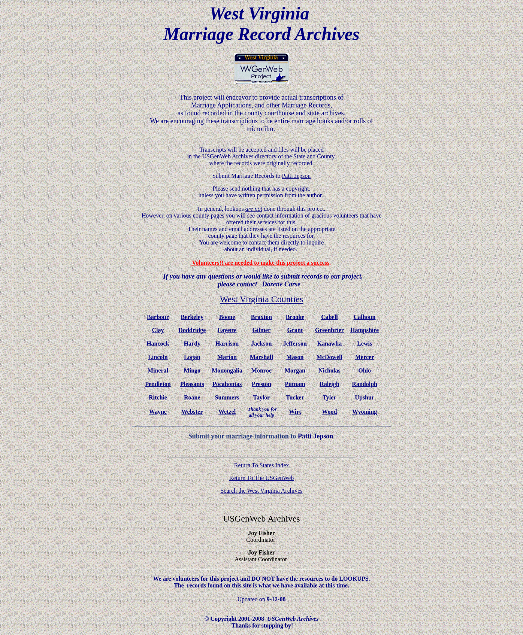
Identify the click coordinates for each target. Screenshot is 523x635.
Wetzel (227, 411)
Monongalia (227, 370)
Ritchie (158, 397)
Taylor (261, 397)
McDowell (329, 357)
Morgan (295, 370)
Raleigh (329, 384)
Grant (295, 330)
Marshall (261, 357)
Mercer (364, 357)
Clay (158, 330)
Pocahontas (227, 384)
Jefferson (295, 343)
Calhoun (365, 317)
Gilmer (261, 330)
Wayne (158, 411)
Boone (227, 317)
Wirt (295, 411)
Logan (192, 357)
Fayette (227, 330)
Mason (294, 357)
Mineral (158, 370)
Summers (227, 397)
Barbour (158, 317)
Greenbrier (329, 330)
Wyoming (364, 411)
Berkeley (192, 317)
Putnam (295, 384)
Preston (261, 384)
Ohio (364, 370)
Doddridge (192, 330)
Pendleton (157, 384)
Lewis (364, 343)
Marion (227, 357)
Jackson (261, 343)
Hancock (157, 343)
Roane (192, 397)
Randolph (364, 384)
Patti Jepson (315, 436)
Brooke (295, 317)
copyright (297, 188)
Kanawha (329, 343)
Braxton (261, 317)
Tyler (329, 397)
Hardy (192, 343)
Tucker (295, 397)
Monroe (261, 370)
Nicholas (329, 370)
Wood (329, 411)
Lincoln (157, 357)
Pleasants (192, 384)
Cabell (329, 317)
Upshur (364, 397)
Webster (192, 411)
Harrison (227, 343)
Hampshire (364, 330)
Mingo (192, 370)
